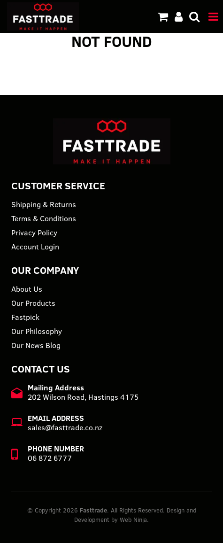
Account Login (35, 246)
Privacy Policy (34, 232)
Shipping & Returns (43, 204)
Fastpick (25, 317)
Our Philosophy (36, 331)
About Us (26, 289)
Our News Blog (36, 345)
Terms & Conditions (43, 218)
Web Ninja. (134, 519)
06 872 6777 (50, 458)
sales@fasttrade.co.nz (65, 427)
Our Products (33, 303)
